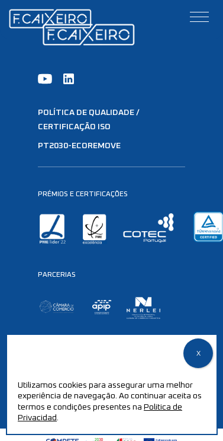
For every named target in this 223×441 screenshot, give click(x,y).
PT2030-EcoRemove (79, 146)
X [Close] (198, 353)
